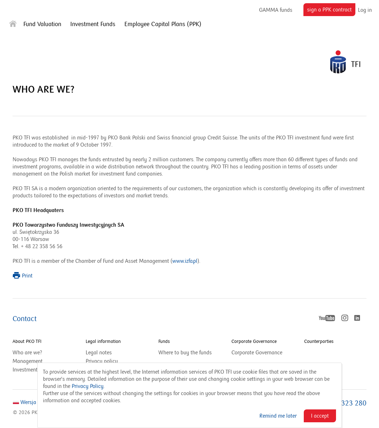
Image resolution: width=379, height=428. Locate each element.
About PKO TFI (27, 341)
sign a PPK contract (331, 11)
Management (28, 361)
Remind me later (278, 416)
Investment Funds (92, 24)
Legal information (103, 341)
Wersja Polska (32, 402)
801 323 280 (346, 403)
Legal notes (99, 352)
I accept (320, 416)
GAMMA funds (275, 10)
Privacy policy (102, 361)
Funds (164, 341)
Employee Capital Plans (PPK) (162, 24)
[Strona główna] (13, 25)
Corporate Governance (254, 341)
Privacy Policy (88, 386)
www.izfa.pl (184, 261)
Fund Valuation (42, 24)
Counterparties (319, 341)
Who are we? (27, 352)
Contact (25, 319)
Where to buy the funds (185, 352)
